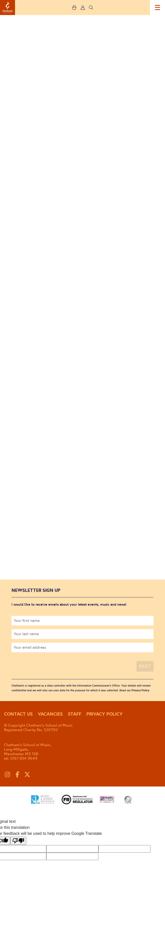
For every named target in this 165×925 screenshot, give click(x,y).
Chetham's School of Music (7, 7)
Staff (74, 714)
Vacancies (50, 714)
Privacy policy (104, 714)
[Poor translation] (18, 841)
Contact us (18, 714)
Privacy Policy (140, 690)
